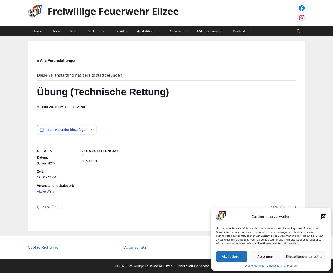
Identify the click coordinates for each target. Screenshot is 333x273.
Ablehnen (265, 256)
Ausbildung (151, 31)
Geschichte (179, 31)
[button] (323, 216)
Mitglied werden (210, 31)
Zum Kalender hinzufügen (67, 130)
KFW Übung (52, 207)
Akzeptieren (232, 256)
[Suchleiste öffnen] (298, 31)
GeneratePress (206, 266)
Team (74, 31)
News (56, 31)
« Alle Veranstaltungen (57, 61)
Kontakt (244, 31)
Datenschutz (274, 265)
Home (37, 31)
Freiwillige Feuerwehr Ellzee (113, 11)
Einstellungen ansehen (305, 256)
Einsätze (121, 31)
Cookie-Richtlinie (254, 265)
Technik (99, 31)
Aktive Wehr (45, 191)
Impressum (291, 265)
